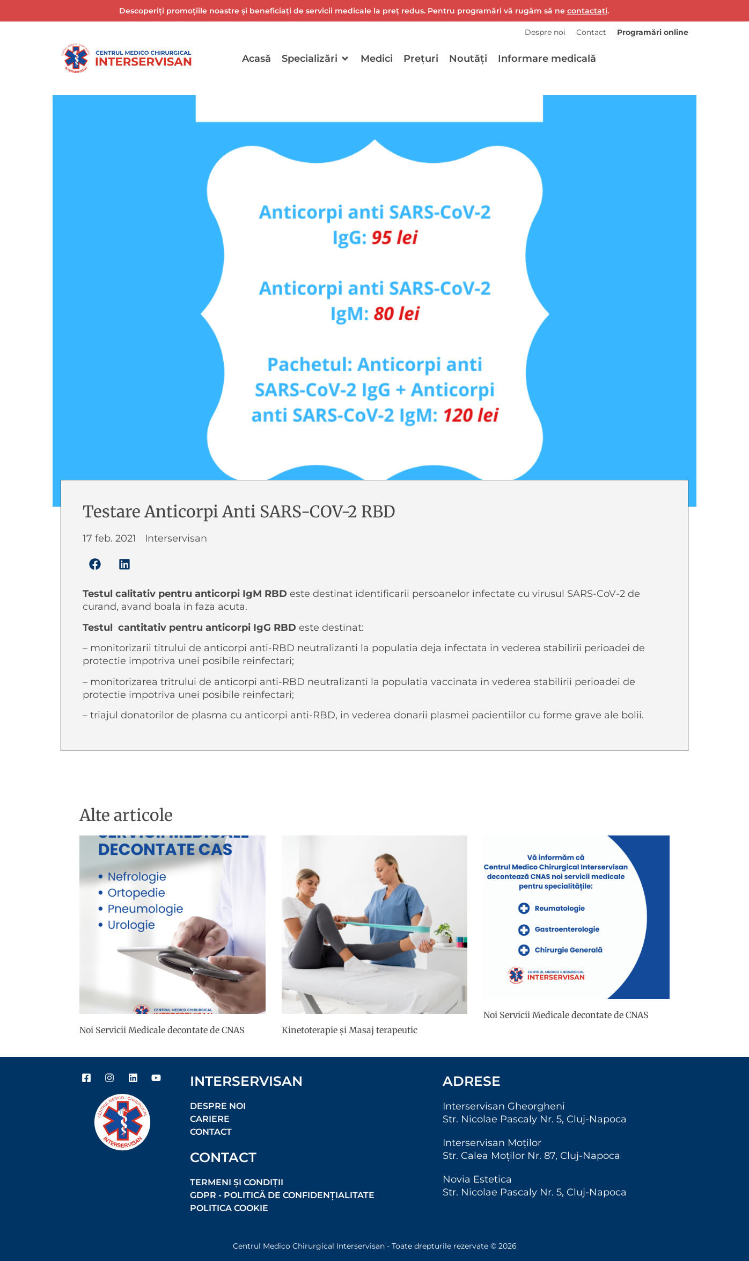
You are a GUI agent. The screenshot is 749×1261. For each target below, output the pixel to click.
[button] (315, 58)
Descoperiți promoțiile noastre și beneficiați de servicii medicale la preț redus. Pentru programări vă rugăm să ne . (364, 11)
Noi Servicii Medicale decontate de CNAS (162, 1030)
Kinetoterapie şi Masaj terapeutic (349, 1030)
